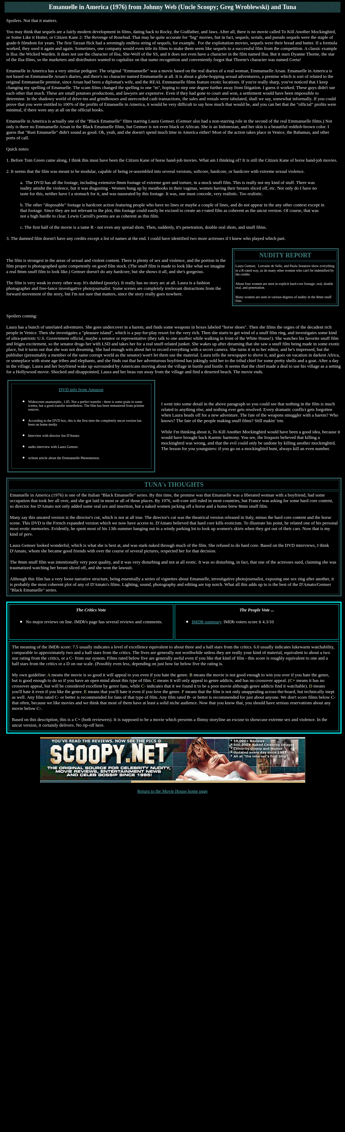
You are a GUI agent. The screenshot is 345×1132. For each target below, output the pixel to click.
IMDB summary (207, 621)
